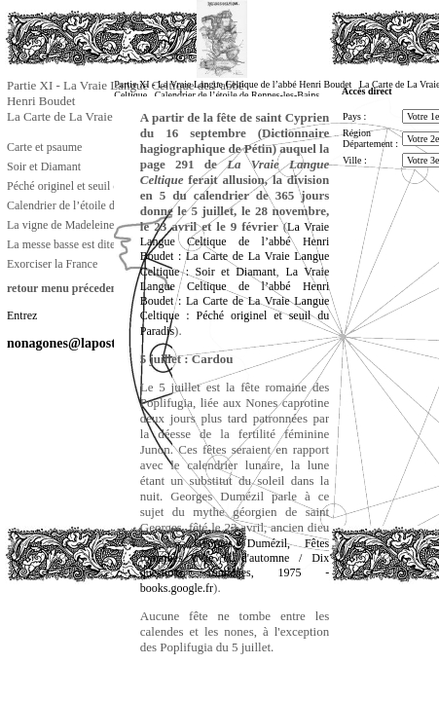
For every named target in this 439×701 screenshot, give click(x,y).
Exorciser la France (52, 264)
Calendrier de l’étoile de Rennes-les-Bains (105, 205)
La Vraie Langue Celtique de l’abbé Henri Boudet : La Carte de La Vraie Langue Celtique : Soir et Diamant (234, 249)
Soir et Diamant (44, 166)
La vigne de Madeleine (60, 225)
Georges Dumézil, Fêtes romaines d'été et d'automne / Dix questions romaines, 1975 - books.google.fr (234, 565)
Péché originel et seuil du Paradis (85, 186)
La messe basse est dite (61, 244)
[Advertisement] (102, 627)
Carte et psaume (44, 147)
